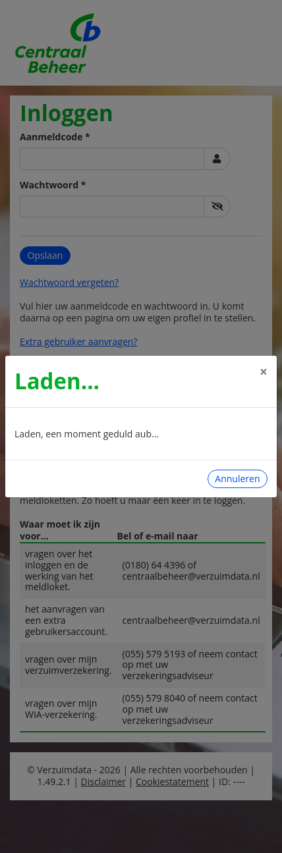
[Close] (263, 372)
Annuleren (237, 478)
